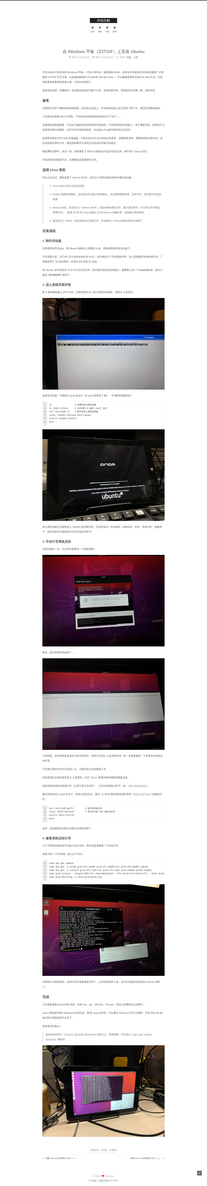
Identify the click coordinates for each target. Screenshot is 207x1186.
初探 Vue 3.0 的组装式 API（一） (60, 1158)
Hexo (93, 1180)
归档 (114, 29)
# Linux (104, 1150)
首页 (92, 29)
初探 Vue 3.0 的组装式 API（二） (147, 1158)
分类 (107, 29)
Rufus (61, 248)
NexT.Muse (104, 1180)
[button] (199, 1173)
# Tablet (113, 1150)
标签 (100, 29)
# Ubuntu (94, 1150)
